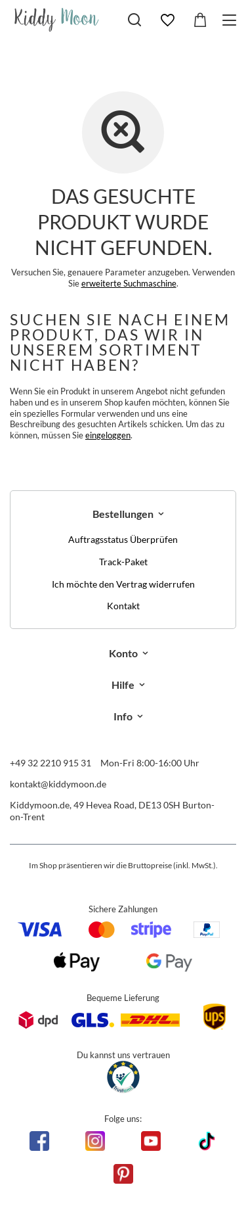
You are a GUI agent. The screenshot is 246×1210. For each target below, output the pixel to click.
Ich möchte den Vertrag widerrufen (123, 584)
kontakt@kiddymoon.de (58, 783)
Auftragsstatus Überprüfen (123, 539)
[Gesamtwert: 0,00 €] (200, 20)
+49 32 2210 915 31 (50, 762)
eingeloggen (108, 435)
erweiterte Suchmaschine (128, 283)
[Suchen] (134, 19)
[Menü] (231, 20)
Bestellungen (123, 513)
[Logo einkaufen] (57, 20)
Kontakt (123, 606)
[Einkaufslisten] (167, 20)
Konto (123, 653)
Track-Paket (123, 562)
